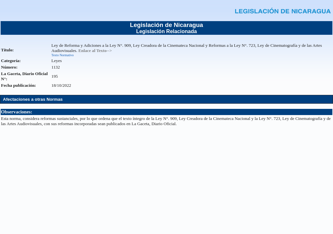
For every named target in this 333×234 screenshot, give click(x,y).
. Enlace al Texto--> (94, 50)
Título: (7, 49)
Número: (9, 67)
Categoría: (11, 60)
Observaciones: (16, 111)
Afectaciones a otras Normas (33, 99)
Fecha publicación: (18, 85)
